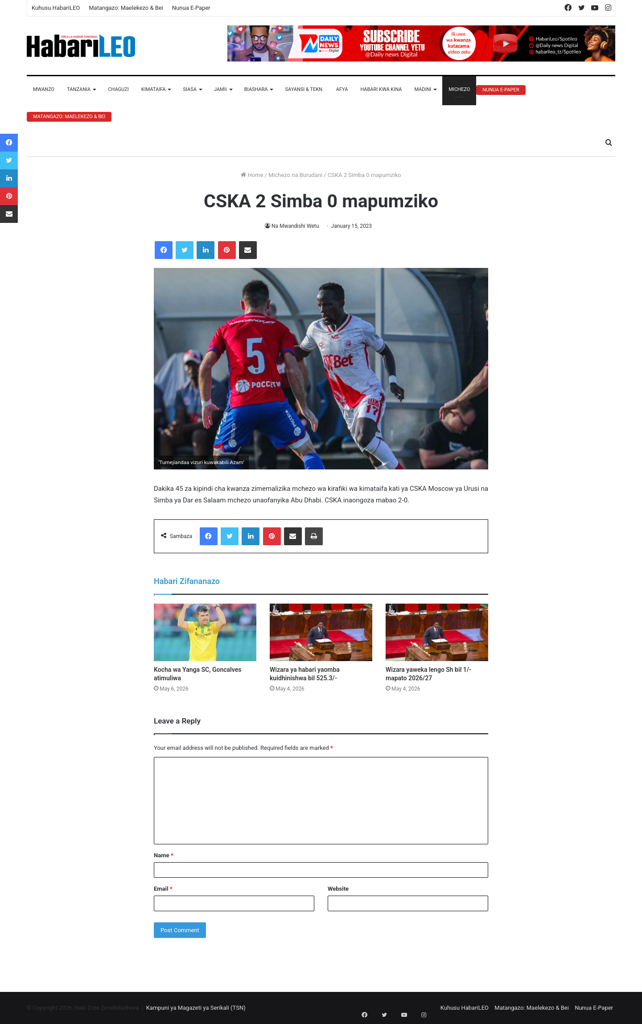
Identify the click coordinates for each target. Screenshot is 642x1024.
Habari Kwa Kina (381, 89)
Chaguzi (118, 89)
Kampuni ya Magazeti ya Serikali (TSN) (196, 1007)
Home (252, 175)
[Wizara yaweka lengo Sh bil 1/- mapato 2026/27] (437, 633)
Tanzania (79, 89)
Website (338, 888)
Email (163, 888)
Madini (422, 89)
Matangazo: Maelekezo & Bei (126, 7)
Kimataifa (153, 89)
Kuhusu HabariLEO (56, 7)
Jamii (220, 89)
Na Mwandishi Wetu (295, 226)
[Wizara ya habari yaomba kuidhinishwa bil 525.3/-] (321, 633)
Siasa (190, 89)
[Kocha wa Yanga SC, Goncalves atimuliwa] (205, 633)
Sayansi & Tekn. (304, 89)
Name (163, 855)
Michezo (459, 89)
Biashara (256, 89)
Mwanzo (43, 89)
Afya (342, 89)
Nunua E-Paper (191, 7)
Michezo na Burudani (295, 175)
